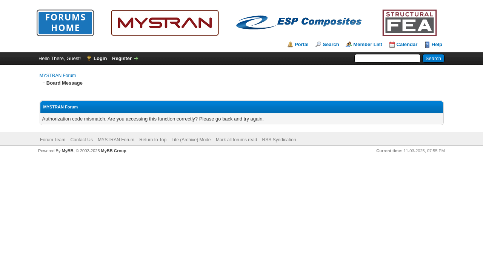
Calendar (407, 44)
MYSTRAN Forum (58, 75)
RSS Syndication (279, 139)
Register (122, 58)
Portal (302, 44)
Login (100, 58)
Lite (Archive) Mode (191, 139)
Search (331, 44)
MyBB (67, 150)
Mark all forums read (236, 139)
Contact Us (82, 139)
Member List (367, 44)
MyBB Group (113, 150)
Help (437, 44)
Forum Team (52, 139)
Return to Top (152, 139)
